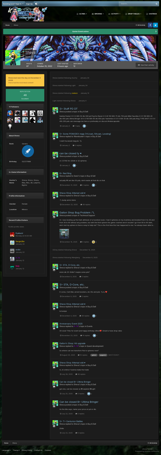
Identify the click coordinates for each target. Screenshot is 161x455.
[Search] (128, 3)
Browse (98, 14)
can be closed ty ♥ (70, 153)
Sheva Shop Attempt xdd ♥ (72, 193)
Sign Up (29, 4)
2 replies (77, 145)
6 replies (84, 242)
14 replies (85, 335)
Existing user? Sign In (13, 3)
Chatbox (152, 14)
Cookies (48, 450)
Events (89, 326)
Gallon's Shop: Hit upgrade (72, 343)
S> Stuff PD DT (68, 108)
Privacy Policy (27, 450)
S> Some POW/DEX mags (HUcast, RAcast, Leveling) (85, 134)
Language (6, 450)
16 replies (82, 355)
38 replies (85, 204)
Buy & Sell (84, 112)
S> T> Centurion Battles (71, 421)
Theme (16, 450)
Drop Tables (134, 14)
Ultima (82, 14)
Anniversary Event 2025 (71, 323)
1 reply (76, 126)
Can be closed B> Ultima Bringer (75, 382)
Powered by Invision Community (147, 451)
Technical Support (87, 215)
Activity (115, 14)
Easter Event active (80, 31)
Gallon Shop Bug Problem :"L (76, 212)
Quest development (95, 346)
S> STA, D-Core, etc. (69, 265)
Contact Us (38, 450)
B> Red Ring (65, 173)
